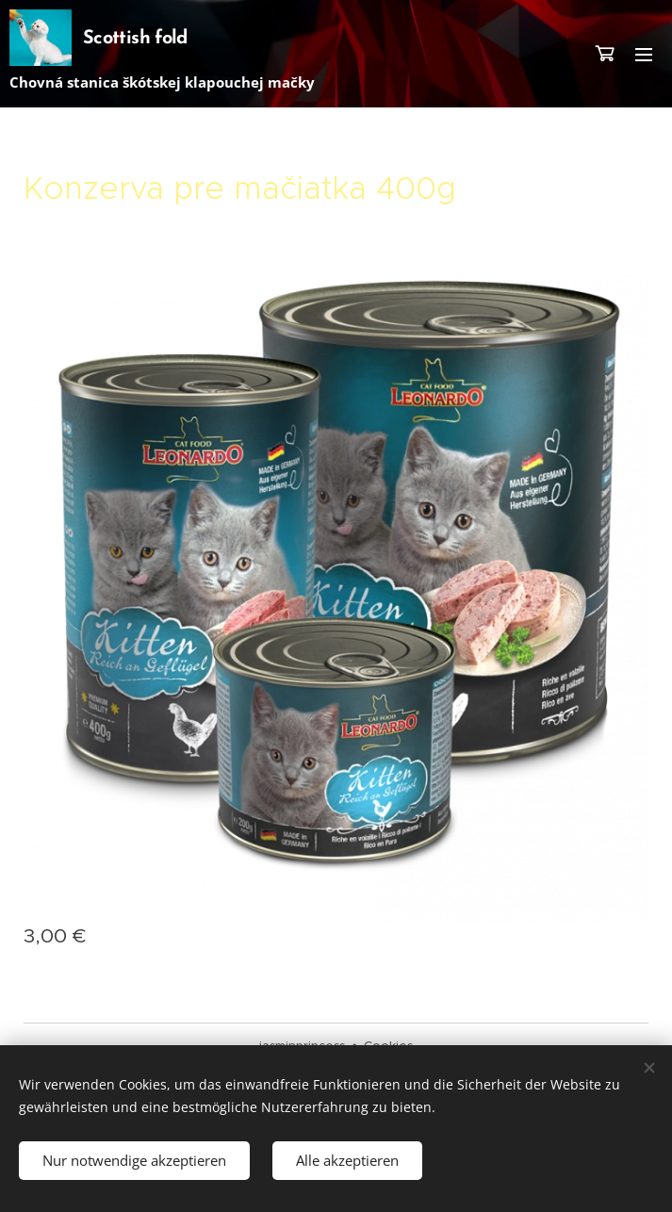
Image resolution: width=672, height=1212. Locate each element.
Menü (643, 55)
